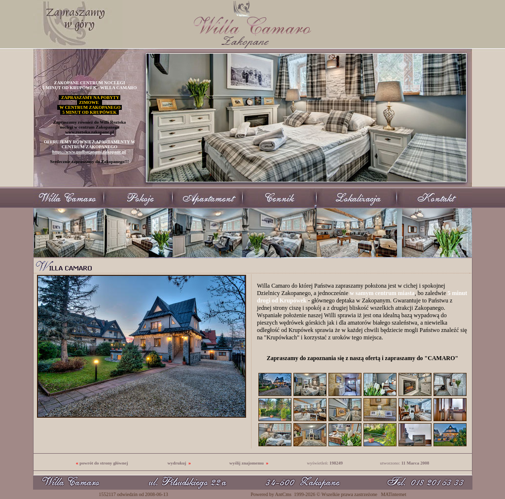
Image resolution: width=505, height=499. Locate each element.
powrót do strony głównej (103, 463)
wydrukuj (176, 463)
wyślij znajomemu (246, 463)
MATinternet (393, 494)
